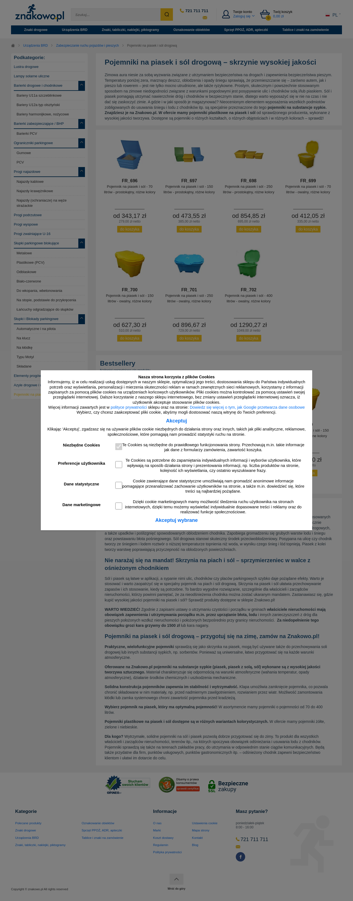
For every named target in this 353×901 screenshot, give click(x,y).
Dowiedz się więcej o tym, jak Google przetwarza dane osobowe (247, 407)
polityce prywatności (129, 407)
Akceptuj (176, 421)
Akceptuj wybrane (176, 520)
